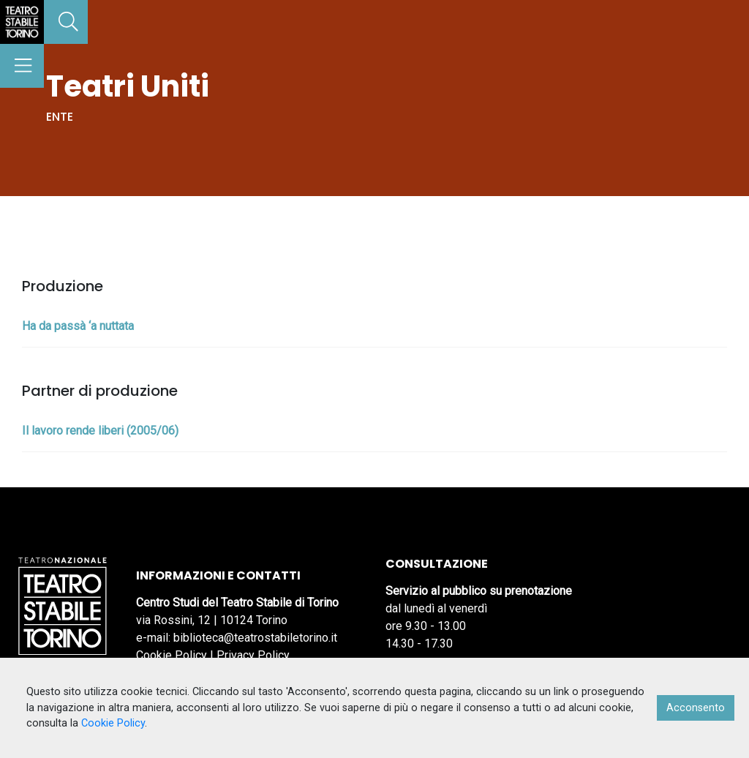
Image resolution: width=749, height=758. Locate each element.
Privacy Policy (253, 655)
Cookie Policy (171, 655)
